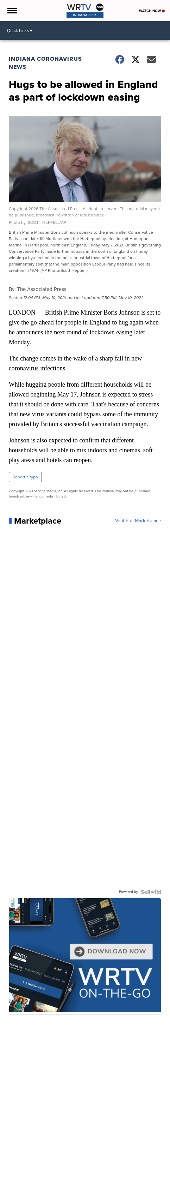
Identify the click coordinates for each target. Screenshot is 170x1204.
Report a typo (25, 477)
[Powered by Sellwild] (151, 891)
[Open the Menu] (11, 10)
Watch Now (152, 10)
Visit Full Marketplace (138, 520)
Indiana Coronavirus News (45, 63)
